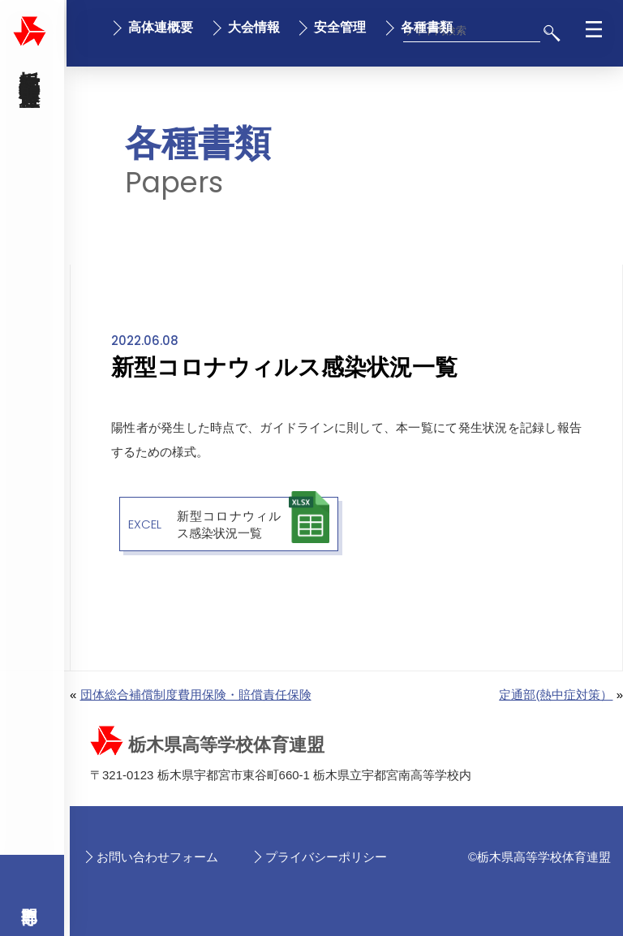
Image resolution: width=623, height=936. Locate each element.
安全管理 (340, 27)
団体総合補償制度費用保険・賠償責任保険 (196, 694)
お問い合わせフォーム (157, 857)
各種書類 (427, 27)
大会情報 (254, 27)
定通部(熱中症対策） (555, 694)
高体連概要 (160, 27)
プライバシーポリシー (326, 857)
